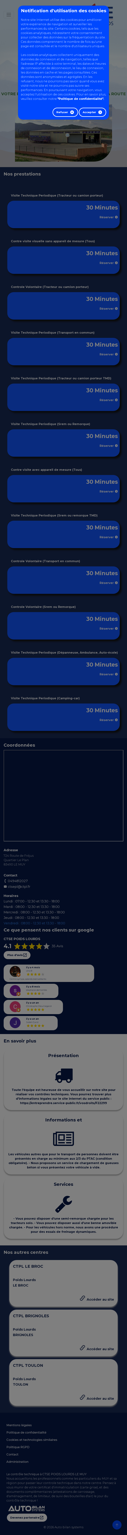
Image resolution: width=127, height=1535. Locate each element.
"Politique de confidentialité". (80, 99)
